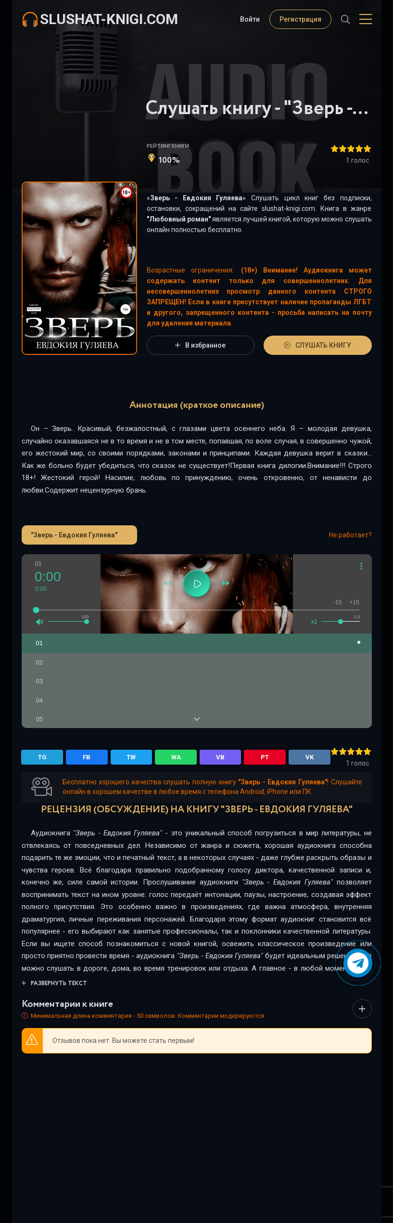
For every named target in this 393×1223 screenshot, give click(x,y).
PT (265, 757)
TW (131, 757)
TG (42, 757)
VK (309, 757)
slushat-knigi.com (109, 19)
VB (220, 757)
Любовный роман (178, 219)
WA (176, 757)
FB (86, 757)
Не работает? (350, 535)
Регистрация (300, 19)
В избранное (200, 345)
